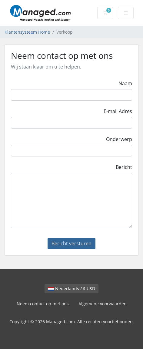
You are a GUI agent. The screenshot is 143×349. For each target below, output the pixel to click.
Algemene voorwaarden (102, 304)
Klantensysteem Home (27, 32)
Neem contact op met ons (43, 304)
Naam (125, 83)
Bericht (124, 167)
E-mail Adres (118, 111)
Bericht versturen (71, 243)
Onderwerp (119, 139)
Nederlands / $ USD (71, 288)
